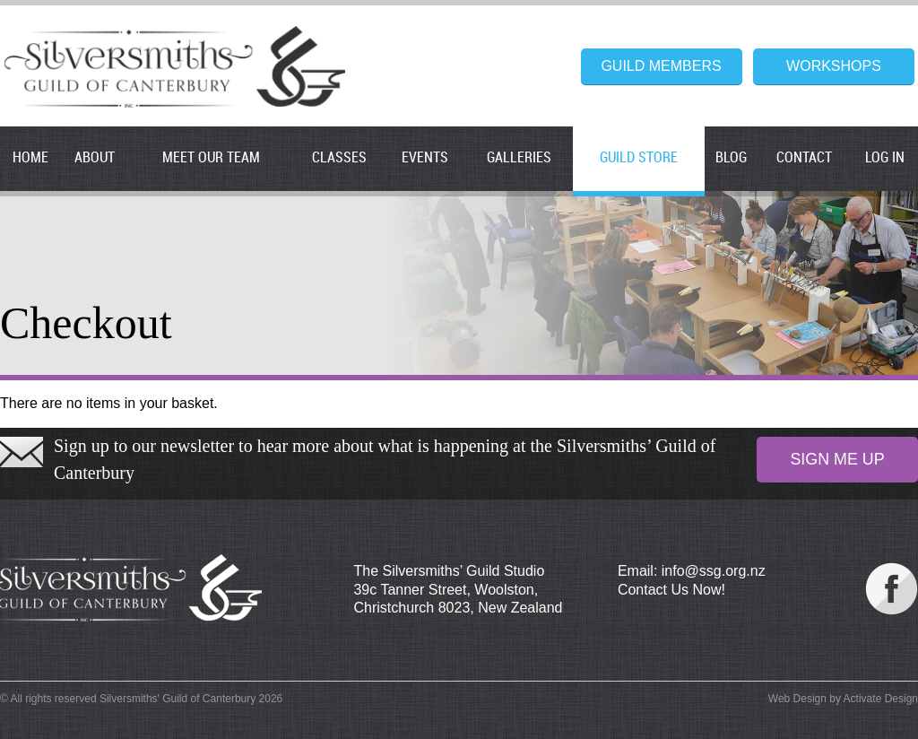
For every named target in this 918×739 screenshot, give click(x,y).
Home (30, 158)
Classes (339, 158)
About (94, 158)
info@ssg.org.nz (714, 570)
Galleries (519, 158)
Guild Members (661, 66)
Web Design (797, 698)
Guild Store (639, 158)
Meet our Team (211, 158)
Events (425, 158)
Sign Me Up (837, 459)
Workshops (833, 66)
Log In (885, 158)
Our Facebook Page (891, 588)
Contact (804, 158)
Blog (731, 158)
